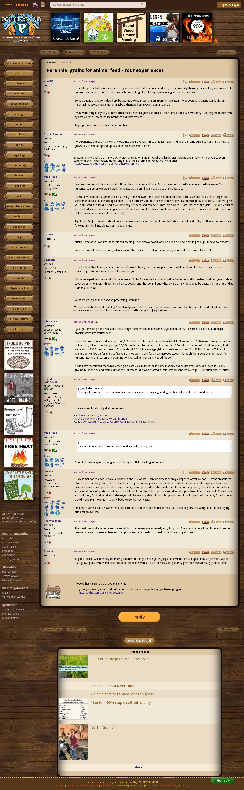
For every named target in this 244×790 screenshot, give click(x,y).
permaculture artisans (19, 206)
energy (19, 114)
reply (139, 617)
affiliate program (89, 786)
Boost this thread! (139, 640)
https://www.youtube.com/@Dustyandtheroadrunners (106, 163)
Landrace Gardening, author (91, 415)
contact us (58, 786)
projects (19, 278)
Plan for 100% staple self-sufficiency (121, 702)
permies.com (19, 298)
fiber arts (19, 186)
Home (8, 4)
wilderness (19, 175)
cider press (19, 268)
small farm (66, 62)
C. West (48, 80)
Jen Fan (48, 471)
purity (19, 145)
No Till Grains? (103, 728)
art (19, 196)
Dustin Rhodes (53, 134)
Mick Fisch (50, 176)
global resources (19, 257)
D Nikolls (49, 259)
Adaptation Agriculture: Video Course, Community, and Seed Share (114, 421)
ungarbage (19, 155)
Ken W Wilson (52, 520)
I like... (47, 161)
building (19, 93)
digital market (19, 288)
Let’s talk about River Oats (112, 686)
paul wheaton (169, 786)
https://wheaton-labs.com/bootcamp (101, 592)
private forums (19, 319)
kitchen (19, 134)
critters (19, 83)
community (19, 165)
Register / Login (229, 4)
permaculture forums (19, 63)
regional (19, 216)
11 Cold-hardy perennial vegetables (120, 659)
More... (139, 767)
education (19, 227)
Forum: (51, 62)
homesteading (19, 104)
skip (19, 237)
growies (19, 73)
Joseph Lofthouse (50, 381)
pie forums (19, 308)
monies (19, 124)
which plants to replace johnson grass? (123, 694)
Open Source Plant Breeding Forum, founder (101, 418)
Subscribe (22, 4)
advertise (72, 786)
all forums (19, 329)
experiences (19, 247)
